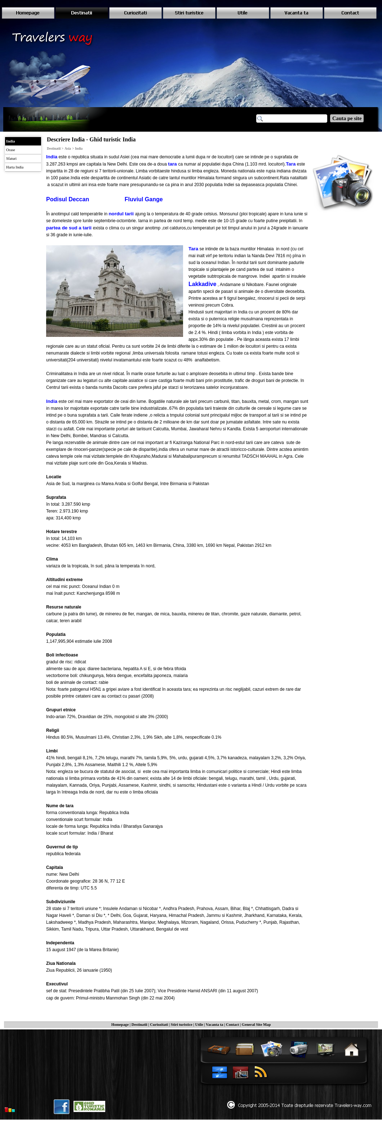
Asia (68, 148)
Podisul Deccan (67, 199)
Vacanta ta (214, 1025)
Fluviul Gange (144, 199)
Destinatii (139, 1025)
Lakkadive (202, 284)
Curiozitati (159, 1025)
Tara (291, 164)
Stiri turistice (181, 1025)
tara (173, 164)
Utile (199, 1025)
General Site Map (256, 1025)
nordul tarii (121, 213)
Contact (232, 1025)
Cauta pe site (346, 118)
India (51, 156)
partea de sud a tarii (69, 227)
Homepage (120, 1025)
